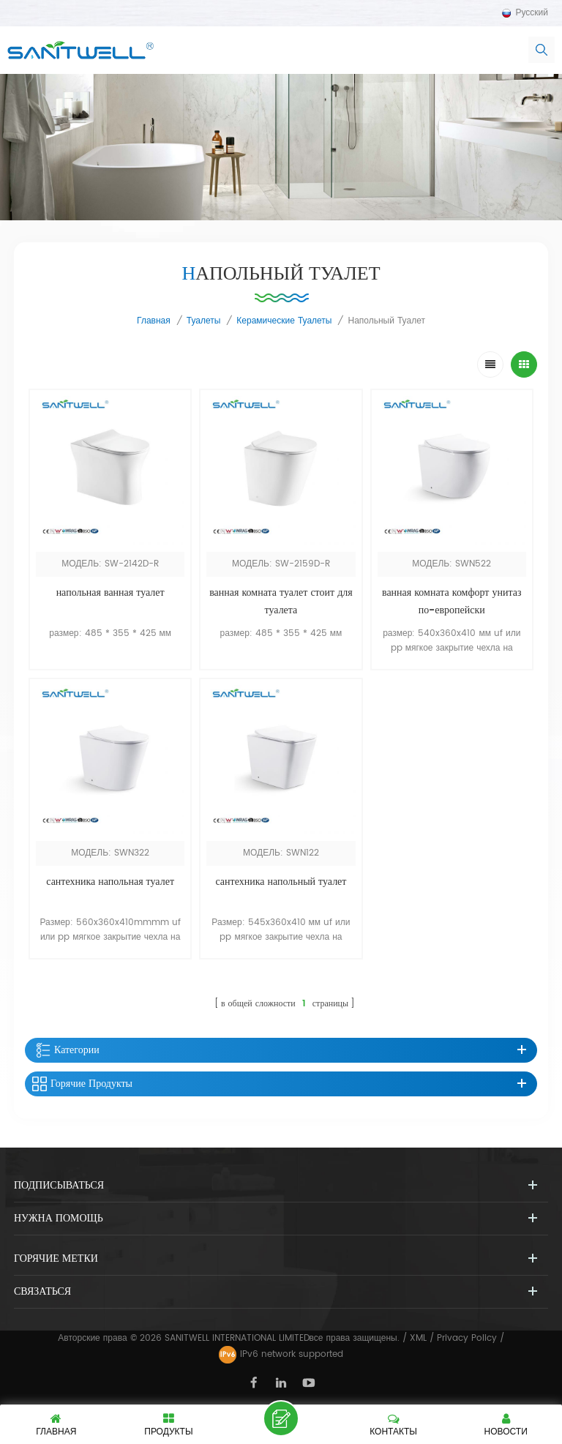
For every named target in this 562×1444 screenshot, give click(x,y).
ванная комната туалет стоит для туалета (281, 601)
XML (418, 1338)
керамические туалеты (283, 321)
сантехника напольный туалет (280, 881)
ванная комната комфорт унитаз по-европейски (452, 601)
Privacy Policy (467, 1338)
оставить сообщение (281, 1418)
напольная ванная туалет (110, 592)
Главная (154, 321)
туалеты (204, 321)
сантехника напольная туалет (110, 881)
